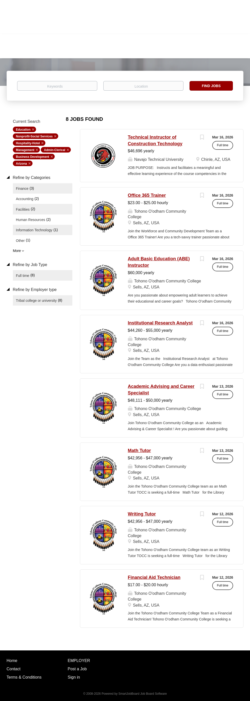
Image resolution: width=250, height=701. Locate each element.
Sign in (74, 677)
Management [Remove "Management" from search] (25, 150)
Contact (13, 669)
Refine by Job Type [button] (29, 265)
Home (12, 660)
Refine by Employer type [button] (34, 289)
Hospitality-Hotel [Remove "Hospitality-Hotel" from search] (28, 143)
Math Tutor (139, 450)
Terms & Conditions (24, 677)
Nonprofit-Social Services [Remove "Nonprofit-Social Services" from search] (34, 136)
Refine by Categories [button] (31, 177)
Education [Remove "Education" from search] (23, 129)
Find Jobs (211, 86)
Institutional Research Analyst (160, 322)
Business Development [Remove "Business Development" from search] (32, 157)
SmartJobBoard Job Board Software (142, 693)
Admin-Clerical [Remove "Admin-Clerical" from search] (54, 150)
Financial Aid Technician (154, 577)
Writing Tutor (142, 513)
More (17, 251)
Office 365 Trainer (147, 195)
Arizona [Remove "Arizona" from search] (21, 163)
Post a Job (77, 669)
